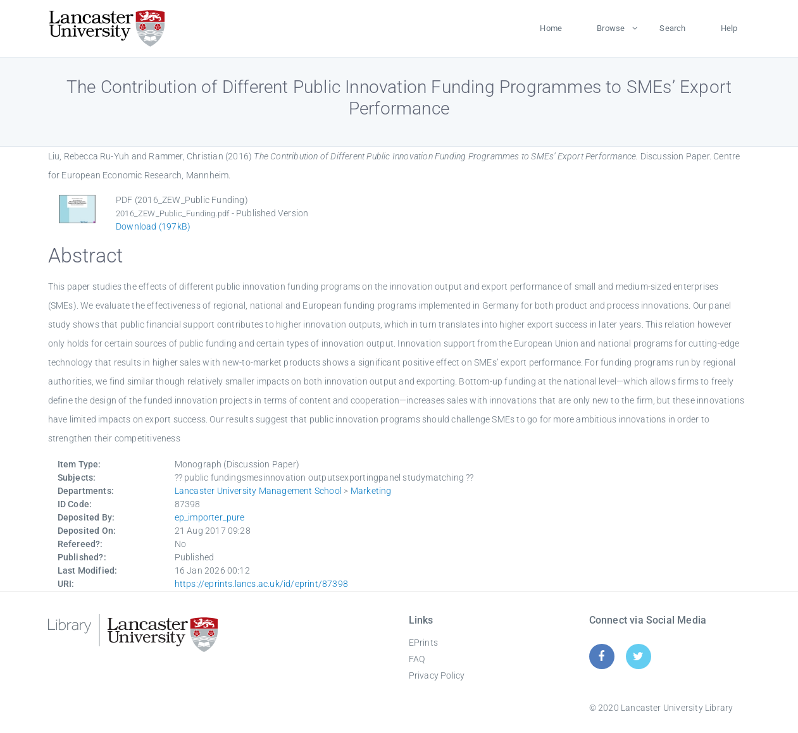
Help (729, 28)
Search (672, 28)
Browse (611, 28)
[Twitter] (638, 656)
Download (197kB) (153, 226)
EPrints (423, 643)
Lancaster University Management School (258, 491)
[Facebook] (601, 656)
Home (551, 28)
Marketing (371, 491)
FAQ (417, 659)
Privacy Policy (437, 675)
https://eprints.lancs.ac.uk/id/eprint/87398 (262, 584)
